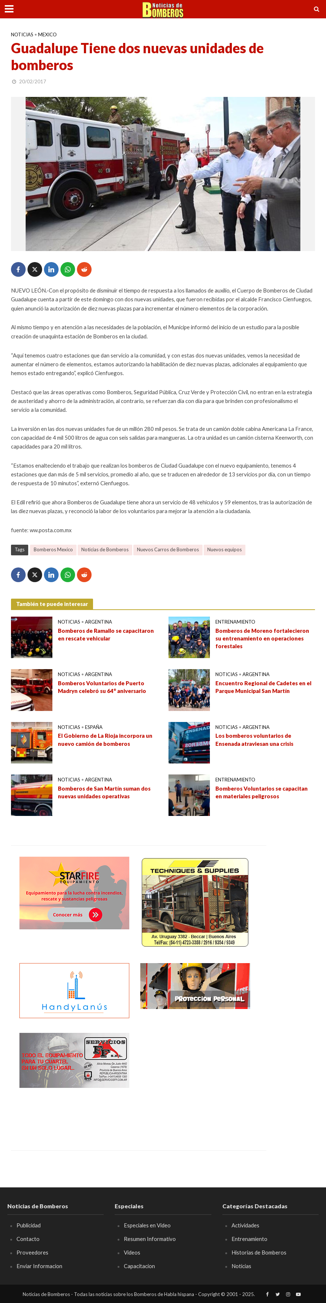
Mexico (47, 34)
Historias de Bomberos (258, 1252)
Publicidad (28, 1225)
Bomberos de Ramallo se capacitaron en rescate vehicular (106, 634)
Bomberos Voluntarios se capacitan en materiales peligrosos (261, 792)
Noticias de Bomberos (105, 549)
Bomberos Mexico (53, 549)
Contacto (28, 1238)
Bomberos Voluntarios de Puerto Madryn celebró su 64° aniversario (102, 687)
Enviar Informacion (39, 1266)
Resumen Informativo (150, 1238)
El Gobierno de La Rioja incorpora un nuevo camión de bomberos (105, 739)
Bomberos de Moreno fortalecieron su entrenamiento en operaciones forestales (262, 638)
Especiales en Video (147, 1225)
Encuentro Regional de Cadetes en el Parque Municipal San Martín (263, 687)
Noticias (22, 34)
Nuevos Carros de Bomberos (168, 549)
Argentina (98, 622)
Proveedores (32, 1252)
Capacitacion (139, 1266)
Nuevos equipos (224, 549)
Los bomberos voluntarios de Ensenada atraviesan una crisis (254, 739)
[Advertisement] (195, 1079)
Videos (132, 1252)
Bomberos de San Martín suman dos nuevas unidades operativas (104, 792)
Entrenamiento (235, 622)
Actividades (245, 1225)
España (94, 727)
